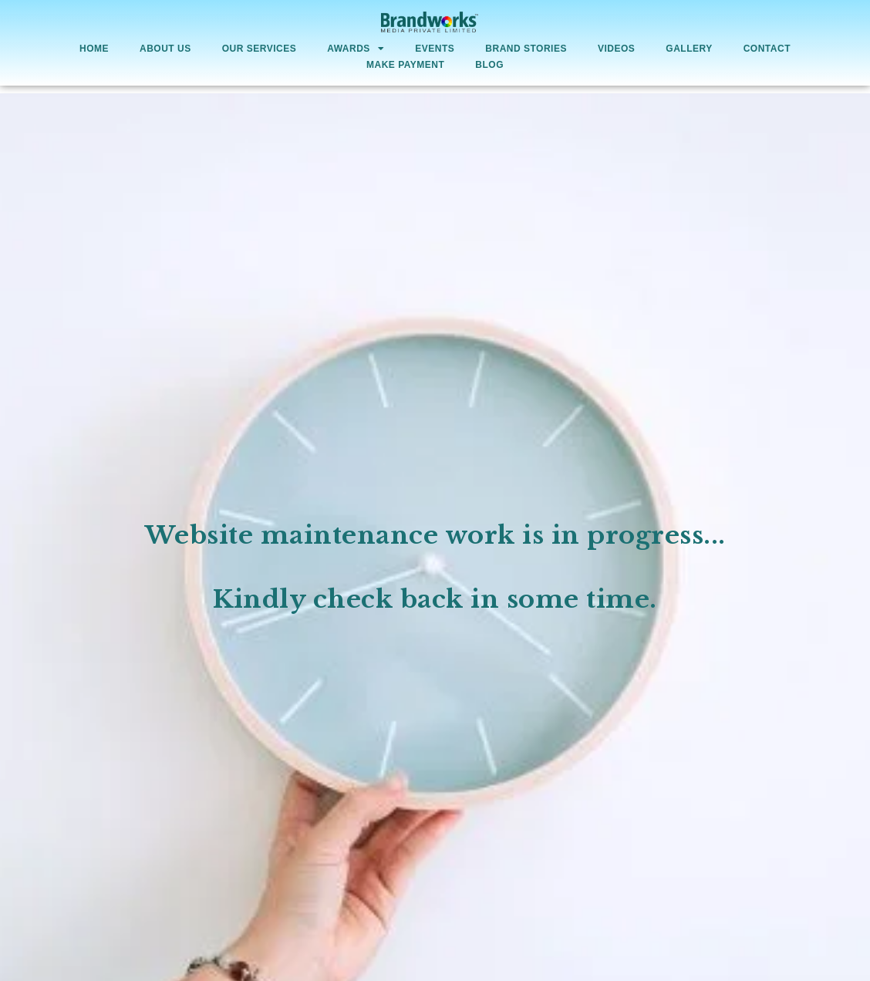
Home (94, 48)
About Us (165, 48)
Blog (489, 64)
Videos (616, 48)
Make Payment (405, 64)
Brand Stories (526, 48)
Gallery (689, 48)
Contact (767, 48)
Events (434, 48)
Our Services (259, 48)
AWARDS (355, 49)
